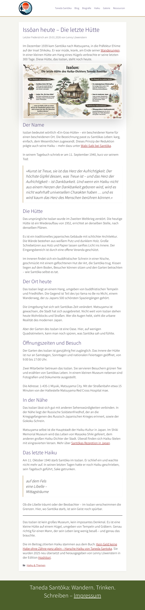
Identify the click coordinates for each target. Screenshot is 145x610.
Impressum (87, 595)
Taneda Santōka (63, 8)
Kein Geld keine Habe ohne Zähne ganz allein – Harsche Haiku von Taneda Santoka (70, 546)
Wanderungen (110, 50)
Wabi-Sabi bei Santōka (96, 145)
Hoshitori (44, 557)
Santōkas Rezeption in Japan (90, 443)
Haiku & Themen (36, 565)
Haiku (97, 8)
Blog (76, 8)
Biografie (86, 8)
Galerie (106, 8)
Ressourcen (119, 8)
